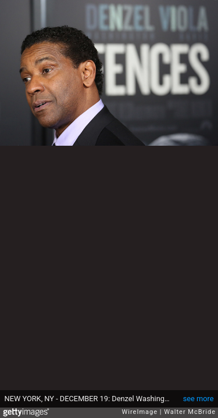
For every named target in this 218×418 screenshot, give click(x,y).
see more (198, 398)
